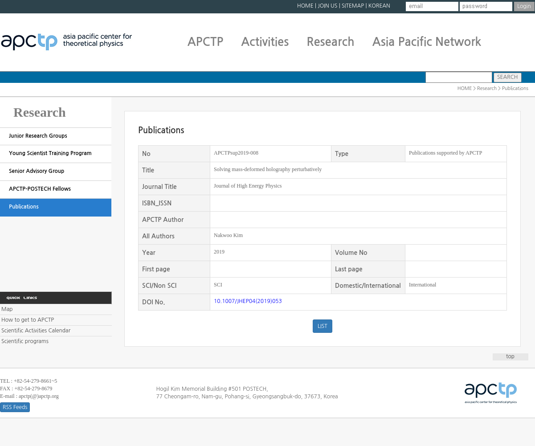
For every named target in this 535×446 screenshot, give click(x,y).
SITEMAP (353, 5)
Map (6, 309)
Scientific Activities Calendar (35, 330)
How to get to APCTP (27, 320)
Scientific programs (25, 341)
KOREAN (379, 5)
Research (330, 42)
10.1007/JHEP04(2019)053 (248, 301)
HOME (305, 5)
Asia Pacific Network (427, 42)
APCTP (206, 42)
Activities (265, 42)
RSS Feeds (15, 407)
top (510, 356)
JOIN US (327, 5)
